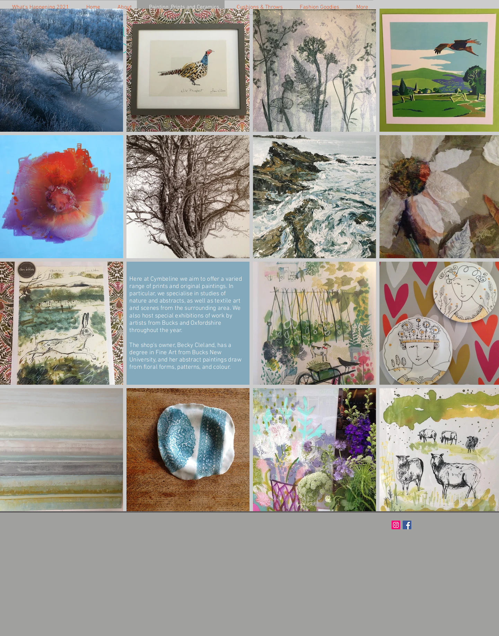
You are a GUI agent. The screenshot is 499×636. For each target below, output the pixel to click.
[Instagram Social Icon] (396, 525)
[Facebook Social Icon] (407, 525)
